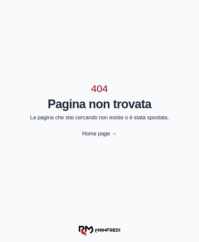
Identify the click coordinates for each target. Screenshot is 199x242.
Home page (99, 133)
